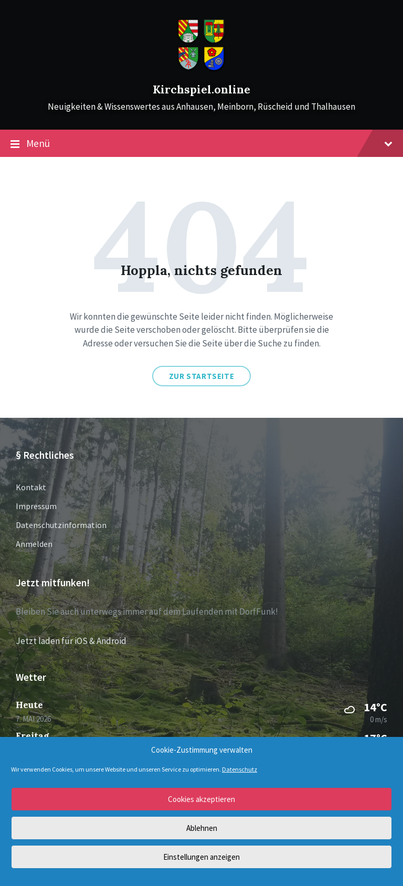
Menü (201, 144)
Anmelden (34, 544)
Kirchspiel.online (201, 89)
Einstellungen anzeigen (201, 857)
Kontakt (31, 487)
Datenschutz (239, 769)
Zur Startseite (201, 376)
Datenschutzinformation (61, 525)
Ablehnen (201, 828)
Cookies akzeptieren (201, 799)
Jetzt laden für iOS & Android (71, 641)
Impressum (36, 506)
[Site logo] (201, 70)
